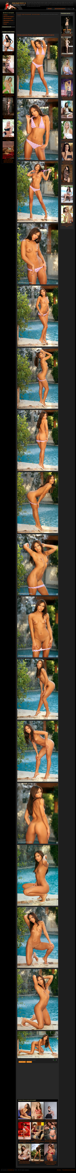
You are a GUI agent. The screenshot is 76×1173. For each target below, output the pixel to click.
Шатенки (29, 1061)
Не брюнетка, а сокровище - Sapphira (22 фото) (67, 203)
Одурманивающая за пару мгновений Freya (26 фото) (67, 34)
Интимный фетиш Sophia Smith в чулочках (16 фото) (8, 74)
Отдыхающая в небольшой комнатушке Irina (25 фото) (67, 119)
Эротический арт (7, 18)
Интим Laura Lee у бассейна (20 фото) (37, 1162)
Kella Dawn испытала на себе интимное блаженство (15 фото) (8, 138)
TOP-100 (49, 8)
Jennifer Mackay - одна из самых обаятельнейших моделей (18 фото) (67, 98)
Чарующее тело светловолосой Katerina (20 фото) (67, 140)
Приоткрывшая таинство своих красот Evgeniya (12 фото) (67, 224)
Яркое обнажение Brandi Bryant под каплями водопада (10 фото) (8, 52)
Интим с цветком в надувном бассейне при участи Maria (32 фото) (8, 160)
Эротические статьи (8, 20)
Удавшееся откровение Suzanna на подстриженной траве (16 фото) (8, 95)
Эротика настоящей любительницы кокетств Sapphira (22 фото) (67, 162)
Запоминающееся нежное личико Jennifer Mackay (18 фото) (67, 76)
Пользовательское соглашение (68, 1169)
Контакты (59, 1169)
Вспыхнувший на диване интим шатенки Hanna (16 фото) (24, 1120)
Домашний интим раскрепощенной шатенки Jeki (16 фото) (37, 1141)
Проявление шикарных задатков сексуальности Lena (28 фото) (8, 116)
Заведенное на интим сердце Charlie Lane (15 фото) (37, 1120)
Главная (5, 14)
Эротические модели (8, 16)
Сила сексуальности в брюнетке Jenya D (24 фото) (67, 183)
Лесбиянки (6, 22)
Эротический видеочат (60, 8)
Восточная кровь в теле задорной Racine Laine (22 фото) (24, 1141)
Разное (5, 24)
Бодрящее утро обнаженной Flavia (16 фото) (67, 55)
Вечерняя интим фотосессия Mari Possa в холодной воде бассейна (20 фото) (50, 1162)
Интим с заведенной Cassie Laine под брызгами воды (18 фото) (50, 1141)
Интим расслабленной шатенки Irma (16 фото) (50, 1120)
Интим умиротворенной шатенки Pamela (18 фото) (24, 1162)
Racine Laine (22, 1061)
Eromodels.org (11, 1169)
